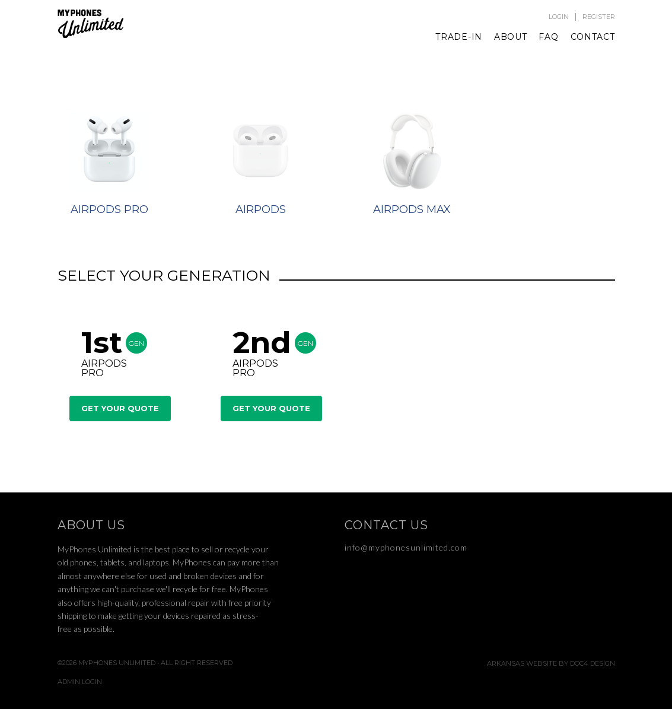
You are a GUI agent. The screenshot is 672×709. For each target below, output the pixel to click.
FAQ (548, 36)
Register (598, 17)
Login (559, 17)
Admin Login (80, 682)
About (510, 36)
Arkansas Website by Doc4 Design (551, 663)
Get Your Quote (120, 408)
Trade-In (458, 36)
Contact (593, 36)
